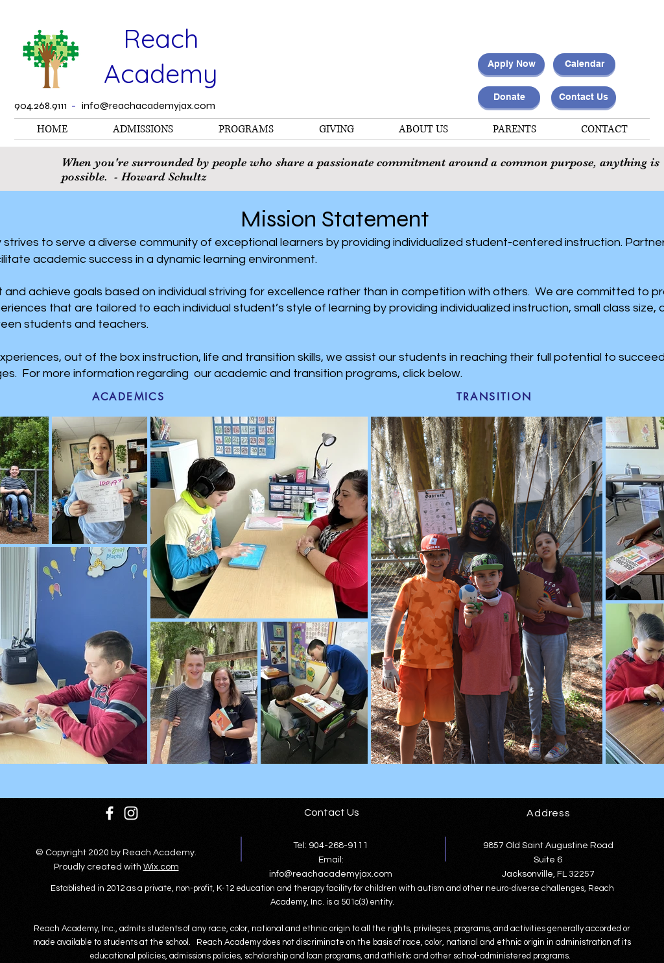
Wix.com (161, 867)
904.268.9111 (41, 105)
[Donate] (509, 97)
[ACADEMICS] (128, 396)
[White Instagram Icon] (131, 813)
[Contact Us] (583, 97)
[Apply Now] (511, 64)
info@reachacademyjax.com (148, 105)
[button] (246, 129)
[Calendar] (584, 64)
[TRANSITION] (494, 396)
